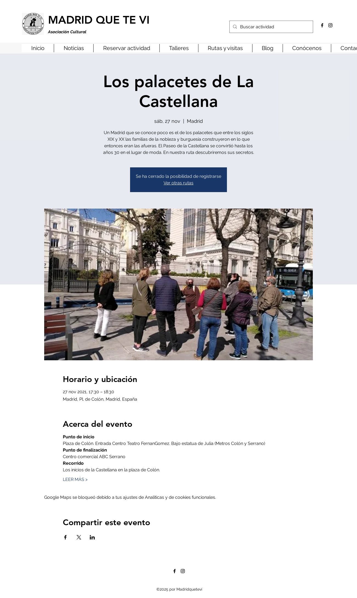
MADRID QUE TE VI (99, 19)
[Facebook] (322, 25)
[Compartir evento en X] (78, 537)
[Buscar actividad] (270, 27)
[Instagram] (330, 25)
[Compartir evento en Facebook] (65, 537)
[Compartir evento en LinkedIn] (92, 537)
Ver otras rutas (178, 183)
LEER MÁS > (75, 479)
